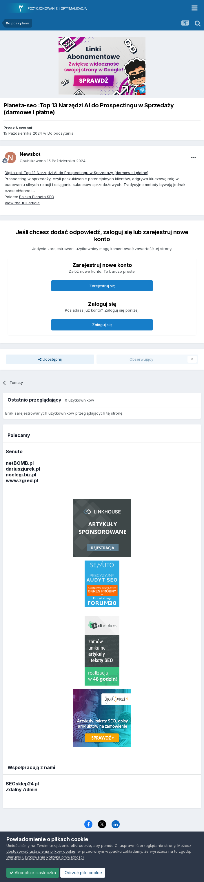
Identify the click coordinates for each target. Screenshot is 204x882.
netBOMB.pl (20, 463)
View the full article (22, 202)
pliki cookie (81, 845)
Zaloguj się (102, 324)
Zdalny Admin (21, 789)
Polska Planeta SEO (36, 196)
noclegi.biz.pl (21, 475)
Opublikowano (52, 160)
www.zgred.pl (22, 480)
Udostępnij (50, 359)
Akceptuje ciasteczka (33, 872)
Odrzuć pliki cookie (82, 872)
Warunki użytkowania (25, 857)
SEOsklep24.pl (22, 784)
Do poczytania (61, 133)
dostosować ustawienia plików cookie (40, 851)
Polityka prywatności (65, 857)
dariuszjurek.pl (23, 469)
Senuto (14, 451)
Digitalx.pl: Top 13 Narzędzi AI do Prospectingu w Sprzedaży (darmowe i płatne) (76, 172)
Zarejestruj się (102, 285)
